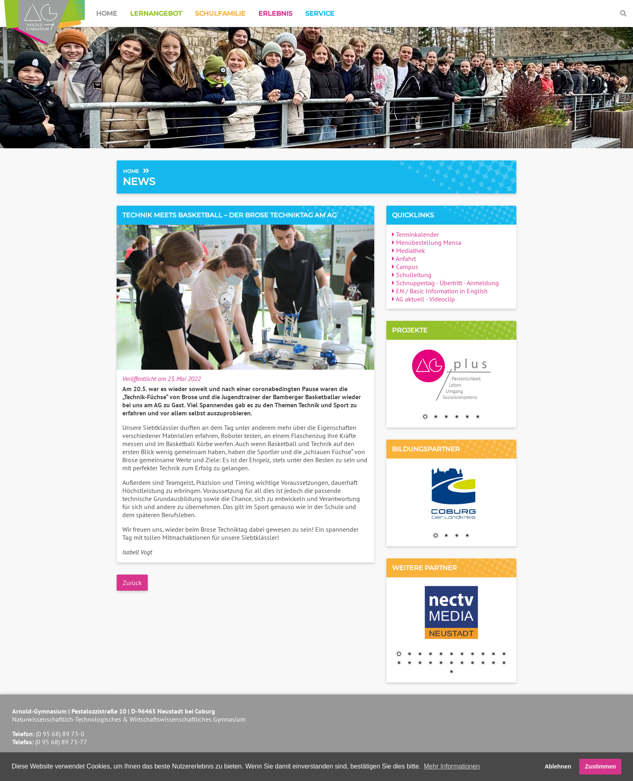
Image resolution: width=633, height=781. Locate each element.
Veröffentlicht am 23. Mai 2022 (161, 379)
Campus (405, 267)
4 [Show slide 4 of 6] (456, 417)
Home (106, 13)
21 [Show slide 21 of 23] (493, 663)
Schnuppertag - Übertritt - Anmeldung (445, 283)
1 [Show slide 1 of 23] (398, 654)
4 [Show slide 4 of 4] (467, 536)
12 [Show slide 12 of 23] (398, 663)
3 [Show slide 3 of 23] (419, 654)
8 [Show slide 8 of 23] (472, 654)
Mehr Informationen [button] (452, 766)
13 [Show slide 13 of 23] (409, 663)
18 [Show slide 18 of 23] (461, 663)
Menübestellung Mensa (426, 242)
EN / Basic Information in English (440, 291)
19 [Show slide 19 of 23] (472, 663)
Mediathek (408, 250)
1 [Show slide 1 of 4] (435, 536)
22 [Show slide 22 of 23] (503, 663)
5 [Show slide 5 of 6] (467, 417)
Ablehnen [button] (558, 766)
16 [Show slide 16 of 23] (440, 663)
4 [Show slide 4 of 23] (430, 654)
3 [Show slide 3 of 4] (456, 536)
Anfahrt (404, 259)
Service (319, 13)
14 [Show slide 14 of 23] (419, 663)
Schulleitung (412, 275)
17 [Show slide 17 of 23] (451, 663)
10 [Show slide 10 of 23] (493, 654)
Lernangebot (156, 13)
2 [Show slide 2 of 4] (446, 536)
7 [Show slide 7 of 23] (461, 654)
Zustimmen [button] (600, 766)
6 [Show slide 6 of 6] (477, 417)
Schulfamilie (220, 13)
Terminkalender (415, 234)
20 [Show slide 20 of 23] (482, 663)
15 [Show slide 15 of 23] (430, 663)
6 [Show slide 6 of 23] (451, 654)
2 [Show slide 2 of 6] (435, 417)
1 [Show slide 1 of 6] (425, 417)
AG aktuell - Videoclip (423, 299)
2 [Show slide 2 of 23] (409, 654)
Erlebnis (275, 13)
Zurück (132, 583)
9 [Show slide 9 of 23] (482, 654)
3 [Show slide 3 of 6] (446, 417)
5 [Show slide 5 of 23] (440, 654)
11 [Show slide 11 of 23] (503, 654)
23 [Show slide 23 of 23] (451, 672)
